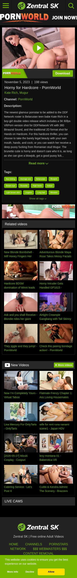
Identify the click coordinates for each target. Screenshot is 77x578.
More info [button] (12, 571)
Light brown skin (13, 192)
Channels (33, 544)
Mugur (23, 92)
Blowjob (53, 179)
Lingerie (28, 192)
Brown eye (10, 186)
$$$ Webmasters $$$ (50, 549)
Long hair (41, 192)
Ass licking (10, 179)
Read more (38, 163)
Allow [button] (51, 571)
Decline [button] (29, 571)
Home (13, 544)
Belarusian (40, 179)
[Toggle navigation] (6, 6)
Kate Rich (11, 92)
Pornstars (58, 544)
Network (18, 549)
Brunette (24, 186)
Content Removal (38, 553)
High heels (37, 186)
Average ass (25, 179)
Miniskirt (54, 192)
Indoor (49, 186)
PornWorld (25, 99)
